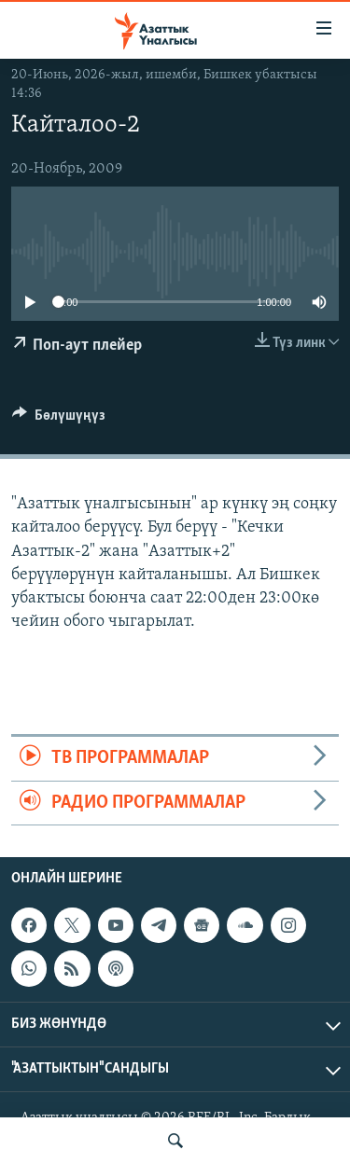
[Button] (58, 419)
